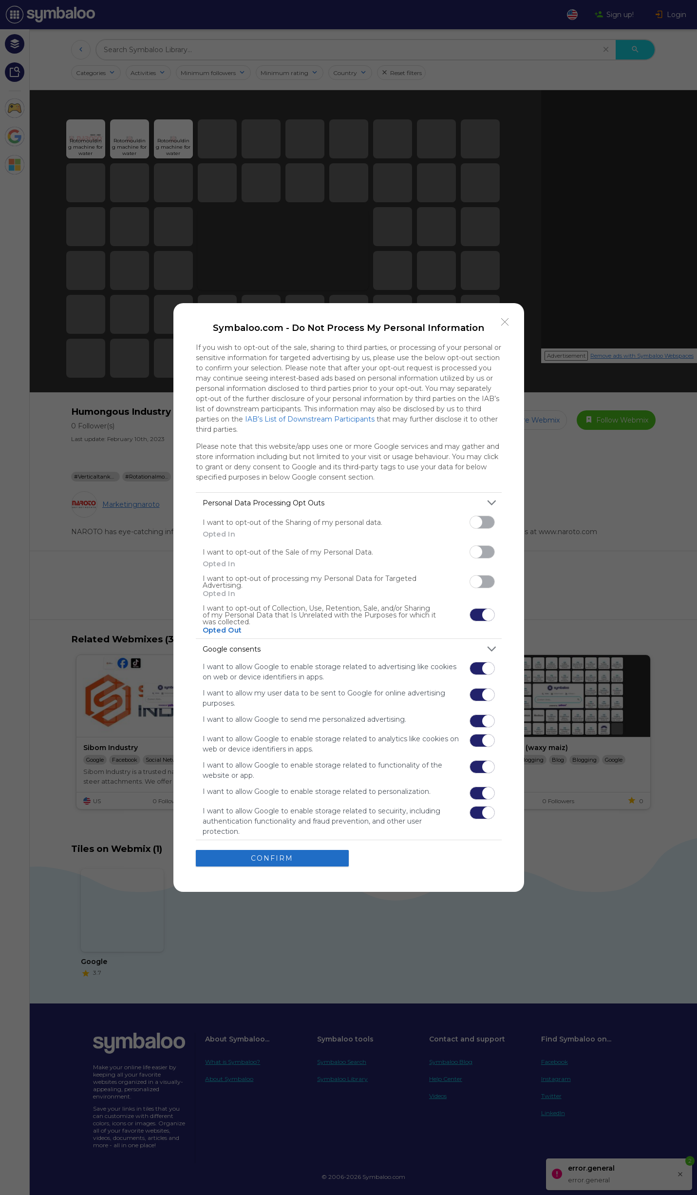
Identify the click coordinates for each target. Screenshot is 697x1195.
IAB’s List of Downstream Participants (310, 419)
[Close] (505, 322)
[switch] (482, 522)
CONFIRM (272, 858)
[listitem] (349, 503)
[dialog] (348, 597)
